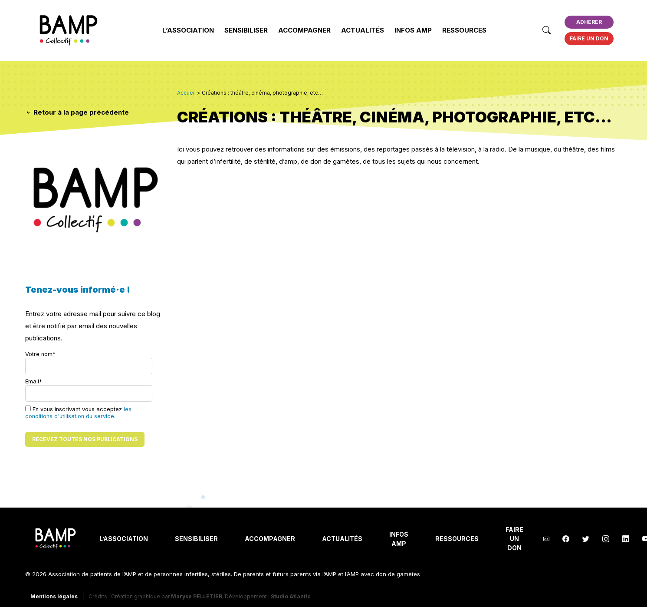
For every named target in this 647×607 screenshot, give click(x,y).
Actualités (362, 30)
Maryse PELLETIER (196, 596)
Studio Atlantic (291, 596)
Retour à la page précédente (77, 112)
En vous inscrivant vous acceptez (78, 412)
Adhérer (589, 22)
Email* (88, 390)
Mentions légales (54, 596)
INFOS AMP (413, 30)
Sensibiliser (246, 30)
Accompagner (304, 30)
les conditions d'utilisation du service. (78, 412)
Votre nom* (88, 362)
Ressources (464, 30)
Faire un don (589, 38)
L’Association (188, 30)
